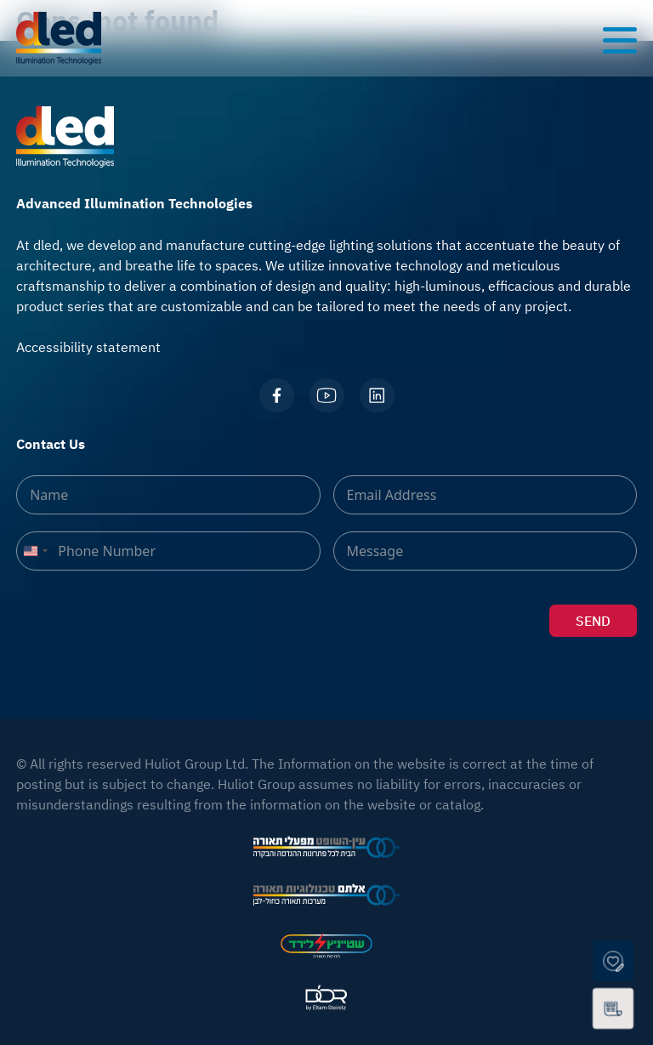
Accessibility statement (88, 346)
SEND (593, 620)
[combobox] (35, 551)
